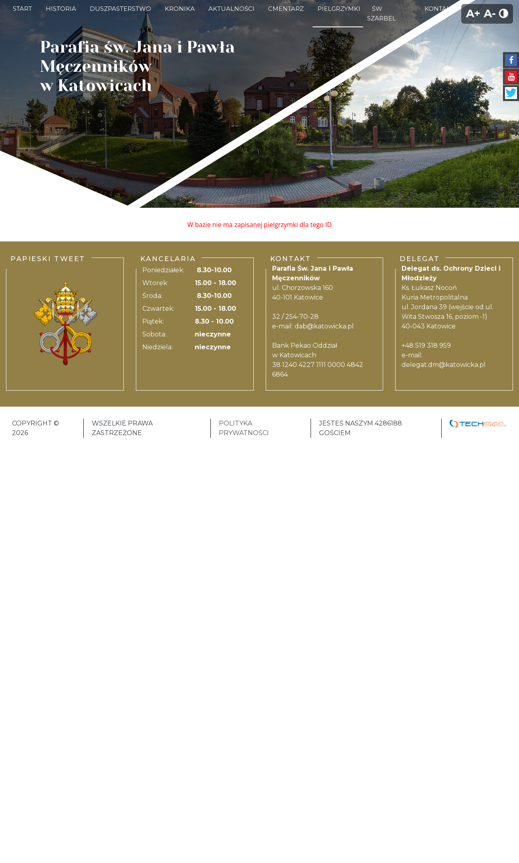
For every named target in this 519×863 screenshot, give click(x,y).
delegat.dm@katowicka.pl (444, 365)
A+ (473, 13)
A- (490, 13)
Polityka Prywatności (244, 428)
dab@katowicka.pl (324, 326)
